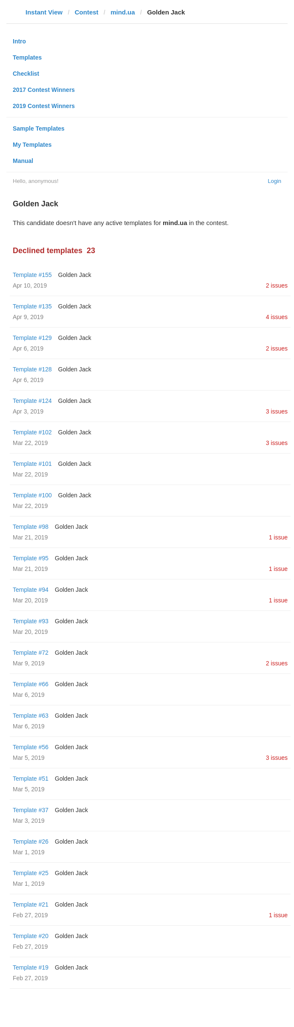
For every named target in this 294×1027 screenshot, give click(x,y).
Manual (23, 160)
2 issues (277, 285)
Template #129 (32, 337)
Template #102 (32, 432)
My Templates (32, 144)
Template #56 (30, 747)
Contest (87, 12)
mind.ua (122, 12)
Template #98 (30, 526)
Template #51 (30, 778)
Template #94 (30, 589)
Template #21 (30, 904)
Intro (19, 41)
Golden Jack (74, 274)
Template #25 (30, 873)
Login (274, 181)
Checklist (26, 73)
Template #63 (30, 715)
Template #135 (32, 306)
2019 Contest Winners (44, 106)
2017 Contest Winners (44, 89)
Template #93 (30, 621)
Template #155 (32, 274)
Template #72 (30, 652)
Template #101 (32, 463)
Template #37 (30, 810)
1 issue (278, 537)
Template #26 (30, 841)
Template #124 (32, 400)
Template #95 (30, 558)
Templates (27, 57)
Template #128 (32, 369)
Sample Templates (39, 128)
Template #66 (30, 684)
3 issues (277, 411)
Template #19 (30, 967)
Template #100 (32, 495)
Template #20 (30, 936)
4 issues (277, 317)
